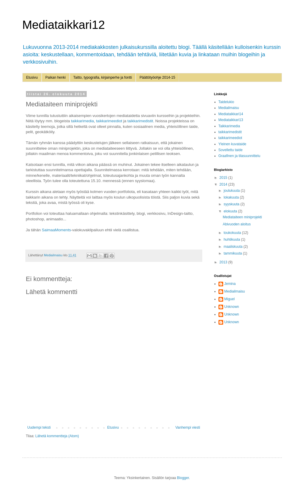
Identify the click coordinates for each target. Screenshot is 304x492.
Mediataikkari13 (230, 120)
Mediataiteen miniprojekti (242, 217)
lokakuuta (232, 197)
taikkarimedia (82, 121)
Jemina (230, 284)
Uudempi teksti (39, 427)
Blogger (183, 478)
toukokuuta (233, 233)
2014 (223, 184)
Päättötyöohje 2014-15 (157, 77)
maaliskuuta (233, 247)
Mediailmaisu (228, 108)
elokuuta (231, 211)
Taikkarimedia (229, 126)
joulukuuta (232, 191)
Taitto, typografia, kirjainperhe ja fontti (102, 77)
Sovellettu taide (230, 150)
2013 (223, 262)
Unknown (231, 307)
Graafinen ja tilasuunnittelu (239, 156)
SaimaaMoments (56, 230)
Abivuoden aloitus (237, 224)
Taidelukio (226, 102)
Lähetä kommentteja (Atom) (57, 436)
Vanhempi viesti (187, 427)
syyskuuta (232, 204)
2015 (223, 178)
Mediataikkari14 (230, 114)
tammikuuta (233, 253)
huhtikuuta (232, 239)
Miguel (229, 299)
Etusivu (32, 77)
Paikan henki (55, 77)
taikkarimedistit (140, 121)
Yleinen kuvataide (232, 144)
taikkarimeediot (109, 121)
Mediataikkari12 (63, 24)
